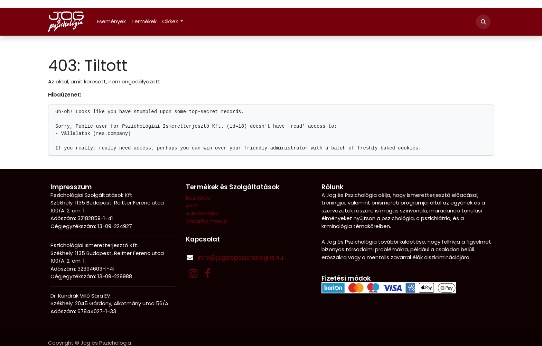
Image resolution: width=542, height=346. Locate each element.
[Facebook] (207, 273)
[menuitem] (111, 21)
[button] (483, 22)
